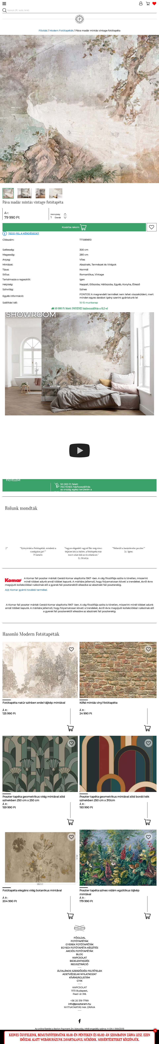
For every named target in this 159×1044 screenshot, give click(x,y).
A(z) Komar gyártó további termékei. (26, 589)
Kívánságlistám (79, 977)
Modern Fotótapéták (61, 30)
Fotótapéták (79, 941)
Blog (79, 954)
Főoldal (43, 30)
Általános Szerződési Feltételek (79, 970)
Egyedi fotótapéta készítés (79, 947)
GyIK (79, 980)
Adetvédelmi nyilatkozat (79, 974)
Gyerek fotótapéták (79, 944)
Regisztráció (79, 964)
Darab (58, 217)
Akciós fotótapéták (79, 951)
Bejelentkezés (79, 960)
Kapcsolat (79, 957)
